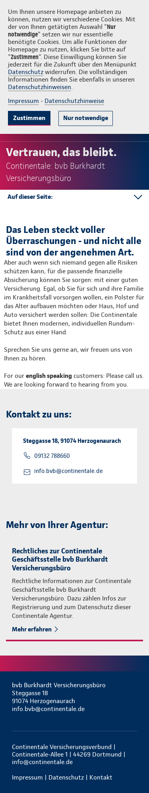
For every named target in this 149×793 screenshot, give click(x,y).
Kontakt (100, 777)
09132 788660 (52, 455)
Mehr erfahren (32, 629)
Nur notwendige (85, 118)
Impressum (23, 101)
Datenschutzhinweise (74, 101)
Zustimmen (29, 118)
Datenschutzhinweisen (39, 87)
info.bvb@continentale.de (68, 471)
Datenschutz (25, 72)
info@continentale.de (42, 762)
